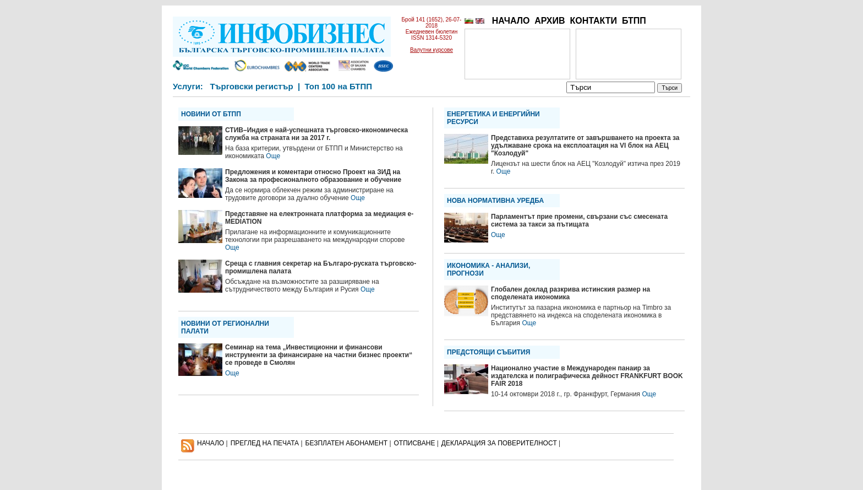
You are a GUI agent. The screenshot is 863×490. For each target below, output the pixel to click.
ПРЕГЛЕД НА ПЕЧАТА (265, 443)
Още (273, 156)
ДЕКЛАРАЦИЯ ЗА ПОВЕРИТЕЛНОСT (499, 443)
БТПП (634, 20)
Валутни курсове (431, 50)
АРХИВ (549, 20)
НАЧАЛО (511, 20)
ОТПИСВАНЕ (414, 443)
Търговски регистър (251, 86)
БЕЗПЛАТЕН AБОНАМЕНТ (346, 443)
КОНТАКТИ (593, 20)
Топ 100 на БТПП (339, 86)
